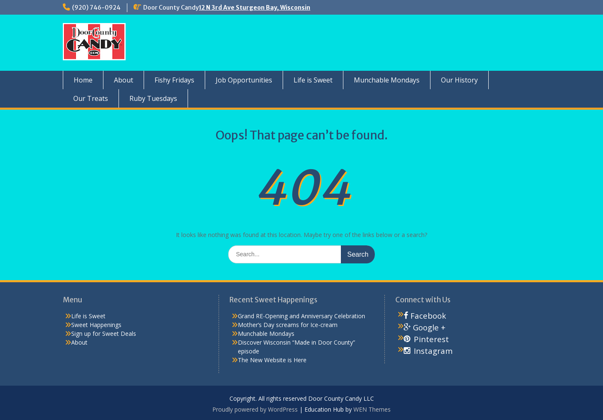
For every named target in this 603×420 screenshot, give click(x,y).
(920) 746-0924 (96, 7)
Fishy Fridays (174, 80)
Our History (459, 80)
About (123, 80)
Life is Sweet (313, 80)
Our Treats (90, 98)
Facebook (425, 315)
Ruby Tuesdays (153, 98)
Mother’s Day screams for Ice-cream (288, 325)
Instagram (428, 350)
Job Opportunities (244, 80)
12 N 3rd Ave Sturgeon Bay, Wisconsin (254, 7)
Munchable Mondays (387, 80)
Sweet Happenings (96, 325)
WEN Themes (372, 409)
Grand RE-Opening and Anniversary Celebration (301, 316)
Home (83, 80)
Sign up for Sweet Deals (103, 334)
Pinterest (426, 339)
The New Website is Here (272, 360)
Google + (425, 327)
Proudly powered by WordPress (255, 409)
